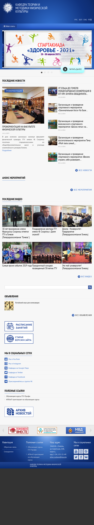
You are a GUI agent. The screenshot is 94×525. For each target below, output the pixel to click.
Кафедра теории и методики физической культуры (31, 8)
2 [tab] (45, 73)
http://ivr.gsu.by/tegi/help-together (18, 430)
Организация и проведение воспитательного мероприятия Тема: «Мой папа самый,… (74, 140)
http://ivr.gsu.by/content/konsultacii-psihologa (47, 430)
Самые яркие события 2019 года (17, 265)
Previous (3, 430)
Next (91, 430)
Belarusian (80, 19)
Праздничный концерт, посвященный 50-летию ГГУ (44, 267)
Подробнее (6, 150)
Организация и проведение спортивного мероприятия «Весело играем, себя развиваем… (74, 156)
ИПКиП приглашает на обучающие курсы (22, 399)
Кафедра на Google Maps (19, 368)
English (85, 19)
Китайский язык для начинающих (27, 302)
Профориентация (14, 91)
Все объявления (83, 315)
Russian (76, 19)
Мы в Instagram (15, 363)
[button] (9, 26)
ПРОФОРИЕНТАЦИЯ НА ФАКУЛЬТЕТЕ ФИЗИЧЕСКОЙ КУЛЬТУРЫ (18, 128)
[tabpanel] (47, 53)
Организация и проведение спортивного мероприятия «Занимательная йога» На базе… (73, 107)
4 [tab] (52, 73)
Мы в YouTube (14, 359)
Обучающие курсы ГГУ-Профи (18, 396)
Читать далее (75, 69)
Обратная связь (10, 447)
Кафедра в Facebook (17, 377)
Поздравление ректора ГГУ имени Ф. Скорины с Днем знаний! (44, 231)
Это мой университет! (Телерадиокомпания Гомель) (75, 267)
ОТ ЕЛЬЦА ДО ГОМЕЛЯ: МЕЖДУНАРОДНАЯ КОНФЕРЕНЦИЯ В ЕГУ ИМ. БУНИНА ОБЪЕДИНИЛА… (74, 91)
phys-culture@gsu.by (58, 457)
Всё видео (86, 276)
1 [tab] (42, 73)
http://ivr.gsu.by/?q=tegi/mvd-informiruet (76, 430)
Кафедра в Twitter (16, 372)
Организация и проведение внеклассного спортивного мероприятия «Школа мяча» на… (73, 123)
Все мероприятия (83, 189)
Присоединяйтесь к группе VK (20, 381)
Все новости (85, 170)
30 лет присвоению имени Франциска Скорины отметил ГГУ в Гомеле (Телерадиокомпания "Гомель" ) (16, 233)
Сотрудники (8, 451)
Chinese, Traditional (89, 19)
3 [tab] (49, 73)
